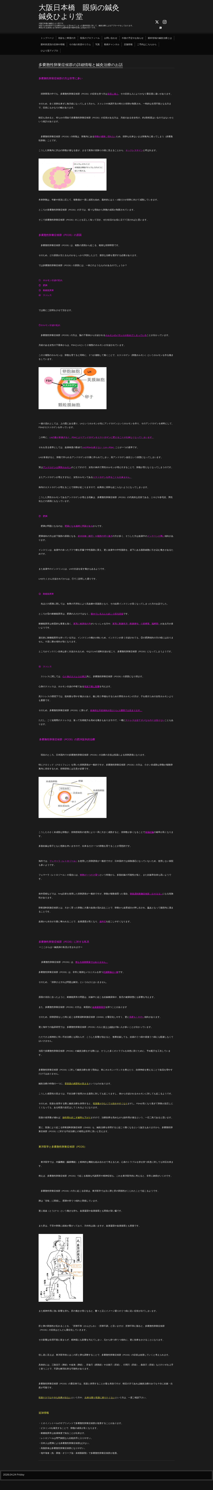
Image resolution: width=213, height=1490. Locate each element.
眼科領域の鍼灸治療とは (160, 38)
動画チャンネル (111, 44)
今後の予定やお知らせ (132, 38)
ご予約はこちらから (147, 44)
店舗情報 (128, 44)
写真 (97, 44)
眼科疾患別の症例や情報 (53, 44)
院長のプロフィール (90, 38)
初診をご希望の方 (67, 38)
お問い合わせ (110, 38)
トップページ (47, 38)
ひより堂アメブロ (49, 51)
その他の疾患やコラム (80, 44)
